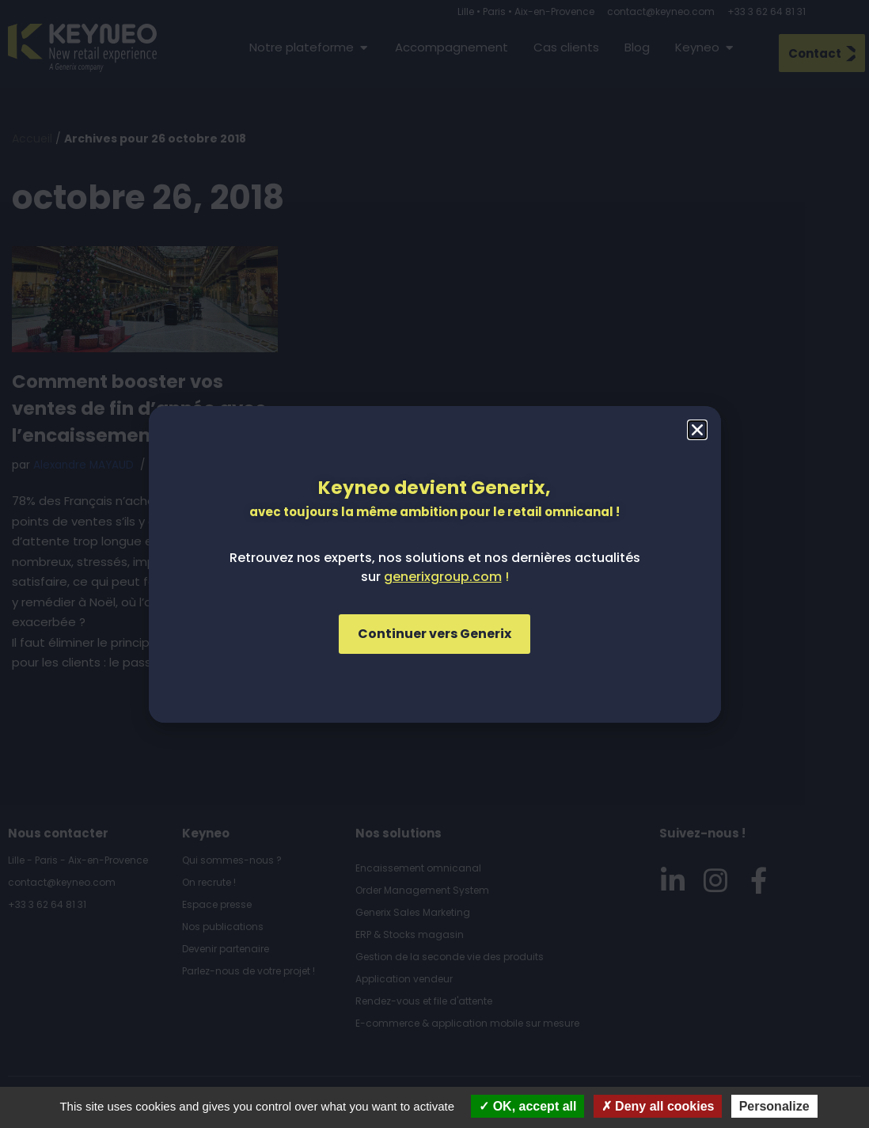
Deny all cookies (658, 1106)
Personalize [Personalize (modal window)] (774, 1106)
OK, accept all (527, 1106)
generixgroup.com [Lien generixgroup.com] (443, 577)
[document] (434, 564)
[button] (697, 430)
